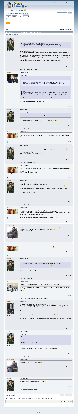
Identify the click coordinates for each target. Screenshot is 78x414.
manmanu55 (11, 225)
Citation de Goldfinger (24, 112)
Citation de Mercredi (24, 334)
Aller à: (61, 401)
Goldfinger (11, 72)
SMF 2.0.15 (34, 409)
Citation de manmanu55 (25, 261)
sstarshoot (11, 131)
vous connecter (19, 13)
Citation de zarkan (24, 75)
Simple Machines (44, 409)
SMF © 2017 (39, 409)
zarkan (9, 37)
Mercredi (10, 301)
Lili (8, 281)
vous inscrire (27, 13)
